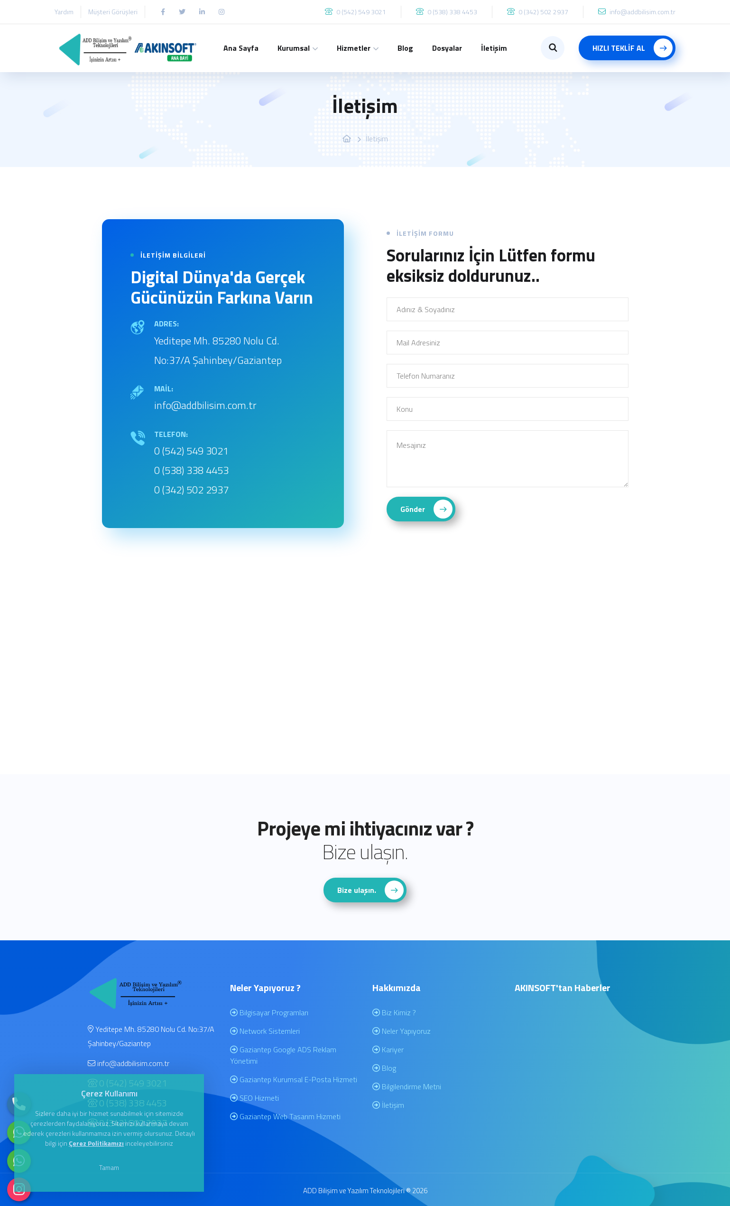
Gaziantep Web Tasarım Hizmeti (285, 1116)
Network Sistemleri (265, 1031)
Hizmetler (353, 48)
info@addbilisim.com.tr (205, 405)
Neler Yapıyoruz (401, 1031)
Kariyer (388, 1049)
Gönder (426, 509)
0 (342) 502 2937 (191, 490)
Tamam (109, 1167)
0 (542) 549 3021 (191, 451)
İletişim (494, 48)
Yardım (64, 12)
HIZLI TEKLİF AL (632, 47)
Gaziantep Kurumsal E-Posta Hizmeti (293, 1079)
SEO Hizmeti (254, 1098)
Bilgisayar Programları (269, 1012)
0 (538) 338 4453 (191, 470)
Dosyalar (447, 48)
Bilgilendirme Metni (406, 1086)
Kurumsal (293, 48)
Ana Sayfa (241, 48)
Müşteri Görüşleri (113, 12)
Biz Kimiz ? (394, 1012)
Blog (405, 48)
